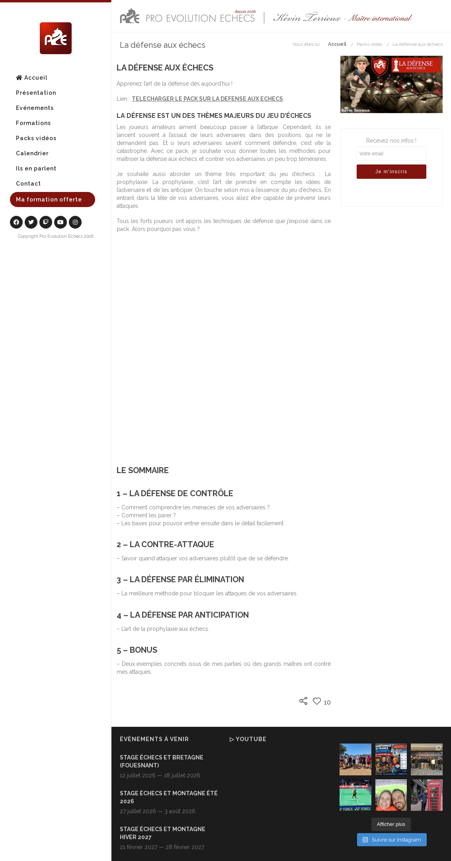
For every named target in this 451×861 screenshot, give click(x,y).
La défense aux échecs (417, 44)
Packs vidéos (36, 138)
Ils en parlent (36, 168)
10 (322, 702)
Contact (28, 183)
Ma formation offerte (49, 199)
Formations (33, 123)
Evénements (35, 108)
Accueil (31, 77)
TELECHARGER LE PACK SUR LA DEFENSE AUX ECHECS (207, 99)
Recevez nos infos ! (391, 162)
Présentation (36, 93)
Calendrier (32, 153)
